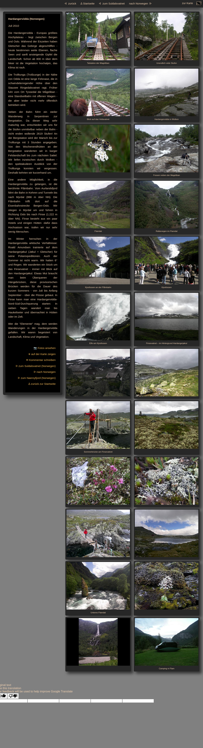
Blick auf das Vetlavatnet (98, 94)
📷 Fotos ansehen (45, 347)
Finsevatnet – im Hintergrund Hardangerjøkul (166, 319)
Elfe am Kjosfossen (98, 319)
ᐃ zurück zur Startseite (42, 383)
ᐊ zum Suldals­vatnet (112, 3)
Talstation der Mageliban (98, 38)
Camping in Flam (166, 644)
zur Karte (187, 4)
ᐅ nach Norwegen (45, 371)
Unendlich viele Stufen (166, 38)
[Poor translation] (13, 696)
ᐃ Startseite (87, 3)
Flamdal (98, 206)
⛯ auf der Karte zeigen (42, 354)
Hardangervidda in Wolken (166, 94)
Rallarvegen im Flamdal (166, 206)
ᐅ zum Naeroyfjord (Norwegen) (37, 377)
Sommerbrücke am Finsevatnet (98, 427)
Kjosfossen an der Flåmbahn (98, 262)
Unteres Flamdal (98, 588)
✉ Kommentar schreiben (41, 359)
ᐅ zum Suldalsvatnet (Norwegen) (36, 365)
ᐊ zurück (70, 3)
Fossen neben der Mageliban (166, 150)
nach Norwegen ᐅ (140, 3)
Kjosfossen (166, 262)
